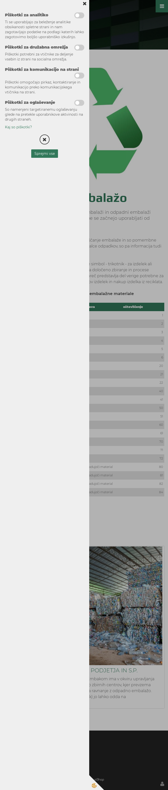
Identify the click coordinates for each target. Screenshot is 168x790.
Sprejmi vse (44, 153)
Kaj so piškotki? (18, 127)
